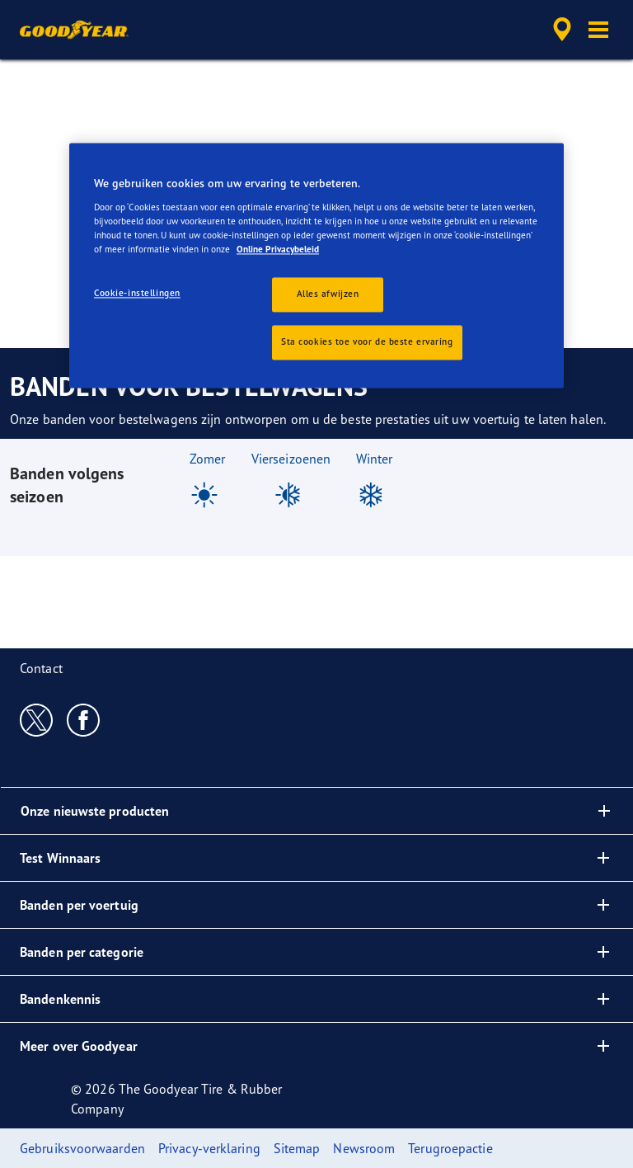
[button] (598, 30)
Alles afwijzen (328, 294)
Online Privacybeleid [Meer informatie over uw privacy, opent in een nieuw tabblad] (278, 250)
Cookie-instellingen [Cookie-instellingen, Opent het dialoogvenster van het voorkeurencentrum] (137, 293)
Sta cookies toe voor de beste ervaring (367, 342)
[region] (316, 266)
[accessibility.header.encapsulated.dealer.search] (559, 30)
